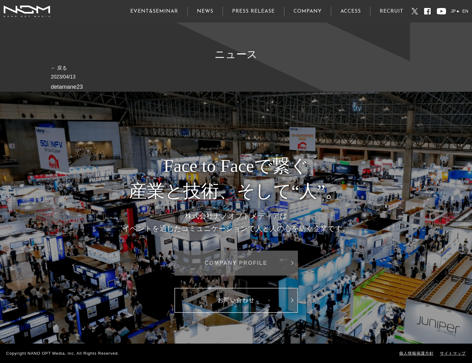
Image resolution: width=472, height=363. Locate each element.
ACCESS (350, 11)
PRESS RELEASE (253, 11)
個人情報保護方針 (416, 353)
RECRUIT (391, 11)
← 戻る (59, 68)
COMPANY (308, 11)
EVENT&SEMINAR (154, 11)
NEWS (205, 11)
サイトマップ (453, 353)
